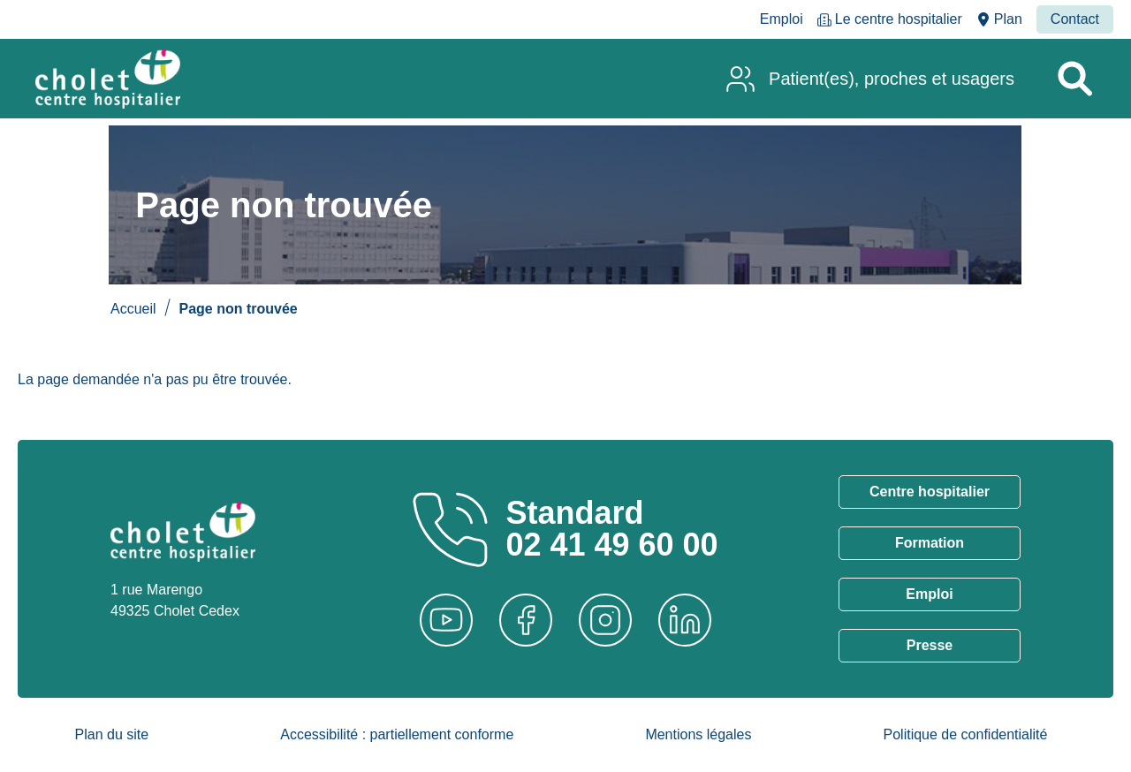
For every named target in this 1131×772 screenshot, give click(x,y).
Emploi (929, 594)
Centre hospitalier (929, 491)
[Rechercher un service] (1074, 78)
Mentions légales (698, 734)
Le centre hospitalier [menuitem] (898, 18)
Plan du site (112, 734)
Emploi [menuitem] (781, 18)
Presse (930, 645)
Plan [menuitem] (1008, 18)
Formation (929, 542)
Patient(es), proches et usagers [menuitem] (891, 78)
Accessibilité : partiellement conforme (396, 734)
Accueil (133, 308)
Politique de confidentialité (966, 734)
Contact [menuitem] (1075, 18)
